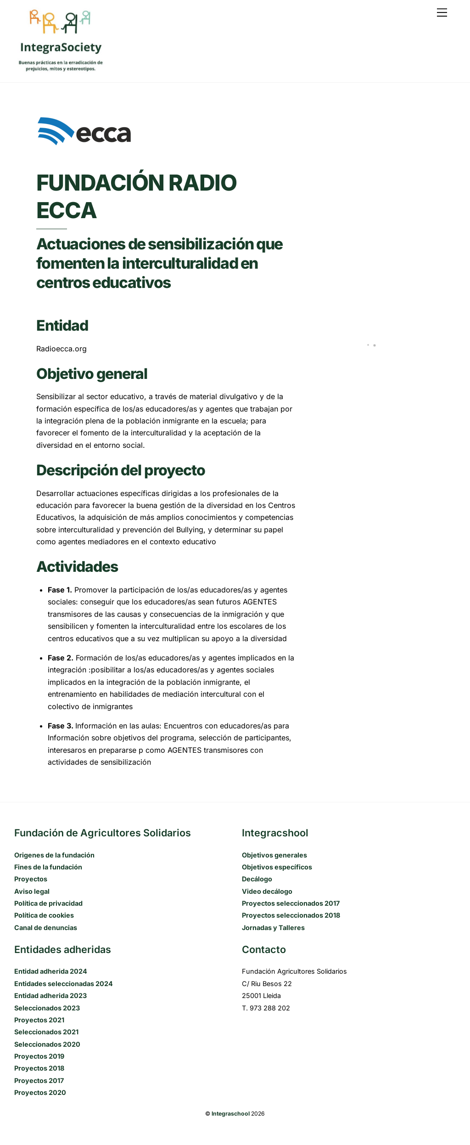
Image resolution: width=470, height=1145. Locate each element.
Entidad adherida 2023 (50, 995)
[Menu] (442, 12)
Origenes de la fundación (54, 855)
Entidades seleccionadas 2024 (63, 983)
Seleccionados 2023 (47, 1008)
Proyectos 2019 (39, 1056)
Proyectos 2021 (39, 1020)
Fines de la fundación (48, 867)
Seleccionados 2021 (46, 1032)
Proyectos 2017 (39, 1080)
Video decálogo (267, 891)
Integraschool (231, 1113)
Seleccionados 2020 (47, 1044)
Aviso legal (32, 891)
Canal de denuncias (45, 927)
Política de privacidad (48, 903)
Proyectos (30, 879)
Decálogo (257, 879)
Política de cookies (44, 915)
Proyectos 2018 (39, 1068)
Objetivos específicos (277, 867)
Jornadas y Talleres (273, 927)
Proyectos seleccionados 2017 (291, 903)
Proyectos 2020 (40, 1092)
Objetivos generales (274, 855)
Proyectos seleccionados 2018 (291, 915)
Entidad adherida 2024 (50, 971)
